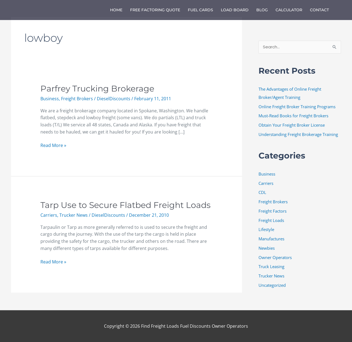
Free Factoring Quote (155, 9)
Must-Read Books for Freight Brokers (293, 115)
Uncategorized (272, 285)
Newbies (266, 248)
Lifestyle (266, 229)
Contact (319, 9)
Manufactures (271, 238)
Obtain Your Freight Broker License (291, 125)
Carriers (48, 215)
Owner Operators (275, 257)
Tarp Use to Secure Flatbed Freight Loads (125, 205)
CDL (262, 192)
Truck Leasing (271, 266)
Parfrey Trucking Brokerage (97, 89)
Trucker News (73, 215)
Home (116, 9)
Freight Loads (271, 220)
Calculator (289, 9)
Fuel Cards (200, 9)
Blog (262, 9)
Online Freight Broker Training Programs (297, 106)
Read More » (53, 145)
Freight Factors (272, 211)
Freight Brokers (77, 99)
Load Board (235, 9)
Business (49, 99)
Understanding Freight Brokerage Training (298, 134)
